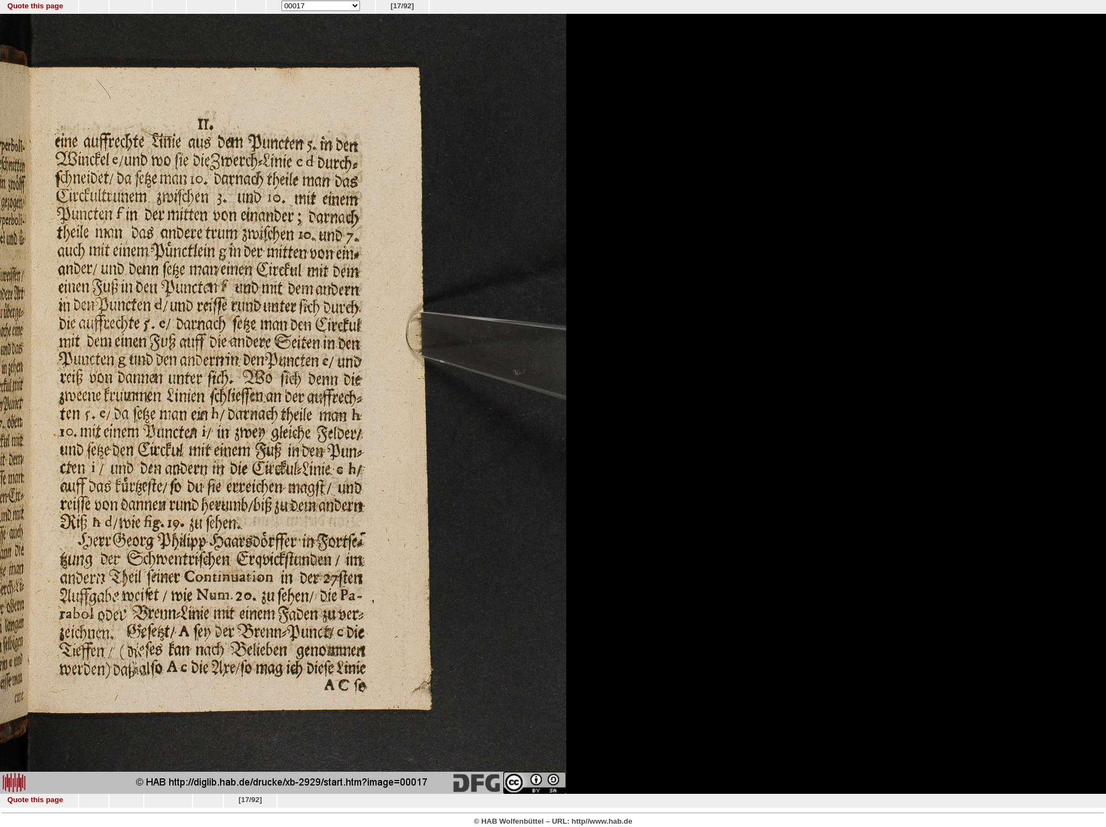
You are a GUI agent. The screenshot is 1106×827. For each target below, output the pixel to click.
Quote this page (35, 6)
